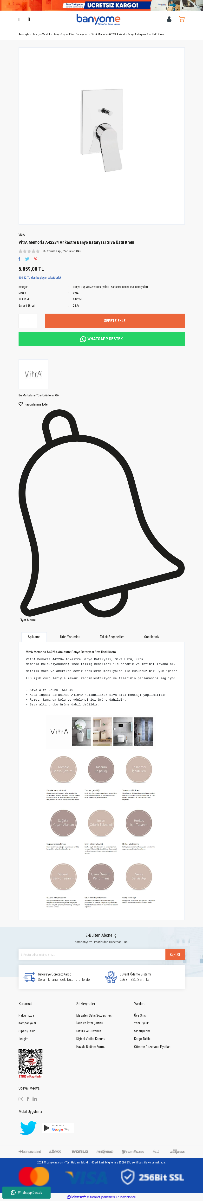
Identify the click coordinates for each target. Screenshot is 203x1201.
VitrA (22, 234)
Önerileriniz (151, 637)
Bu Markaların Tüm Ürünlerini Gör (39, 395)
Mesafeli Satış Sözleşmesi (94, 1015)
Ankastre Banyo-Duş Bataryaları (129, 287)
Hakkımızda (26, 1015)
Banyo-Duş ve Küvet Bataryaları (91, 287)
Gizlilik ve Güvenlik (88, 1031)
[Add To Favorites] (102, 404)
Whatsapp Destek (26, 1192)
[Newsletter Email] (102, 954)
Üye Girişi (140, 1015)
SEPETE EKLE (114, 320)
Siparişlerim (142, 1031)
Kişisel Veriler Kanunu (90, 1039)
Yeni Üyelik (141, 1023)
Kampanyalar (27, 1023)
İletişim (23, 1039)
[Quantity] (28, 321)
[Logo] (98, 19)
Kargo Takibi (142, 1039)
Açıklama (34, 637)
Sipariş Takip (27, 1031)
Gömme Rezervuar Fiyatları (152, 1047)
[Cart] (182, 19)
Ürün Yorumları (70, 637)
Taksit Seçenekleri (112, 637)
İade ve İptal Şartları (89, 1023)
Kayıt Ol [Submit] (175, 954)
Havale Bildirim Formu (90, 1047)
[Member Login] (169, 19)
